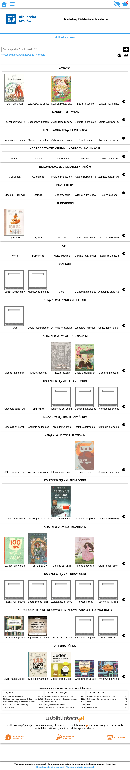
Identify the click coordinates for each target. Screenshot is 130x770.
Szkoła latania (8, 707)
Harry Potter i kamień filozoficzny (15, 705)
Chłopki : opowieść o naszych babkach (59, 696)
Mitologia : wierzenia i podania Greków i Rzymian (21, 699)
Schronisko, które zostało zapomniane (59, 707)
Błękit (89, 705)
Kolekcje (40, 54)
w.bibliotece (80, 725)
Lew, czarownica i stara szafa (14, 696)
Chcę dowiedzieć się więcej (50, 767)
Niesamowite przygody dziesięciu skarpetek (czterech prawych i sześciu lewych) (33, 702)
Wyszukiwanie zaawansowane (17, 54)
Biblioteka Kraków (65, 37)
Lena (89, 702)
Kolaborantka (92, 707)
